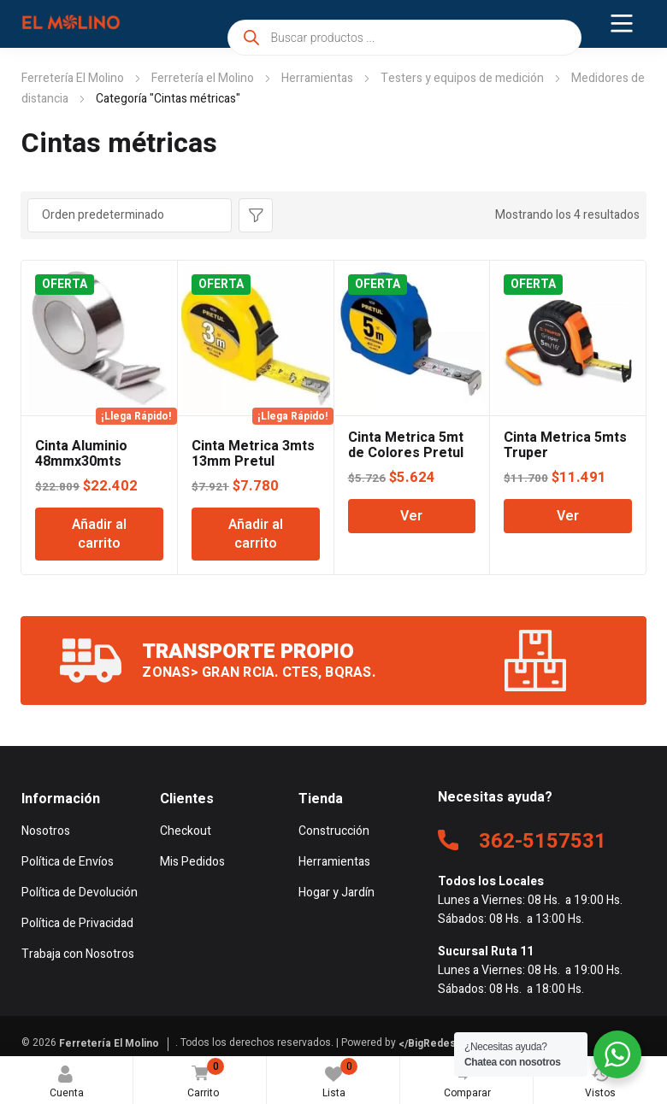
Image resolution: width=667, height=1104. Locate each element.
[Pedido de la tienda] (129, 215)
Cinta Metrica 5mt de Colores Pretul (405, 445)
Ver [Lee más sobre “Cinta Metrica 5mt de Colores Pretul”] (411, 516)
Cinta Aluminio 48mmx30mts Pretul (81, 461)
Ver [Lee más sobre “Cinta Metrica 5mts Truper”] (568, 516)
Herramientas (317, 78)
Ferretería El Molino (72, 78)
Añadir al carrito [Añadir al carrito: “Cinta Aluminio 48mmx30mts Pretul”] (99, 534)
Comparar (468, 1079)
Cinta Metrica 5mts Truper (565, 445)
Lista (340, 1079)
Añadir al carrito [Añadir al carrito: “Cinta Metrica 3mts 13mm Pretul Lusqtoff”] (255, 534)
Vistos (600, 1083)
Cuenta (67, 1083)
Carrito (202, 1080)
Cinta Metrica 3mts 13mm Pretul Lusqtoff (253, 461)
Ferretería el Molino (202, 78)
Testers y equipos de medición (462, 78)
